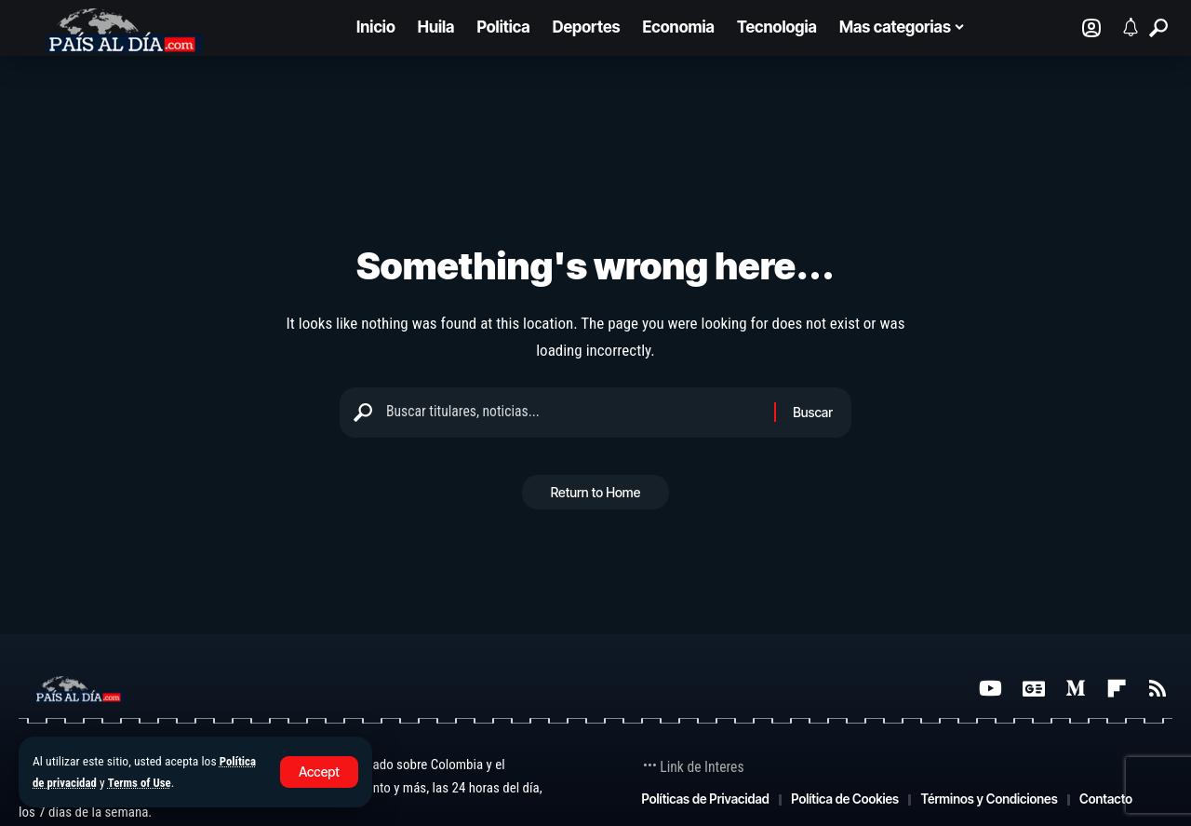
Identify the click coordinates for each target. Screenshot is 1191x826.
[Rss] (1157, 688)
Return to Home (596, 499)
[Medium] (1076, 688)
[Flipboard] (1116, 688)
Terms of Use (145, 782)
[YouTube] (990, 688)
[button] (319, 772)
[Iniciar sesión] (1091, 28)
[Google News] (1034, 688)
